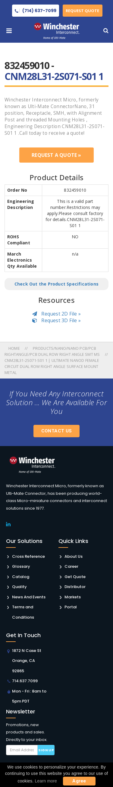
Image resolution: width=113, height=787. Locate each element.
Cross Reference (28, 556)
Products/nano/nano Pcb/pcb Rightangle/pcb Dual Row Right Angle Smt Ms (52, 351)
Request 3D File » (56, 320)
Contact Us (56, 431)
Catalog (20, 577)
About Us (73, 556)
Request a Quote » (56, 155)
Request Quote (82, 10)
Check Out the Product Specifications (56, 284)
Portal (70, 607)
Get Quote (75, 577)
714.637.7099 (25, 681)
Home (14, 348)
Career (71, 566)
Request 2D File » (56, 313)
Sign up (46, 750)
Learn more (46, 781)
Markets (72, 597)
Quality (19, 587)
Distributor (75, 587)
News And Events (29, 597)
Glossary (21, 566)
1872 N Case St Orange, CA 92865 (26, 661)
